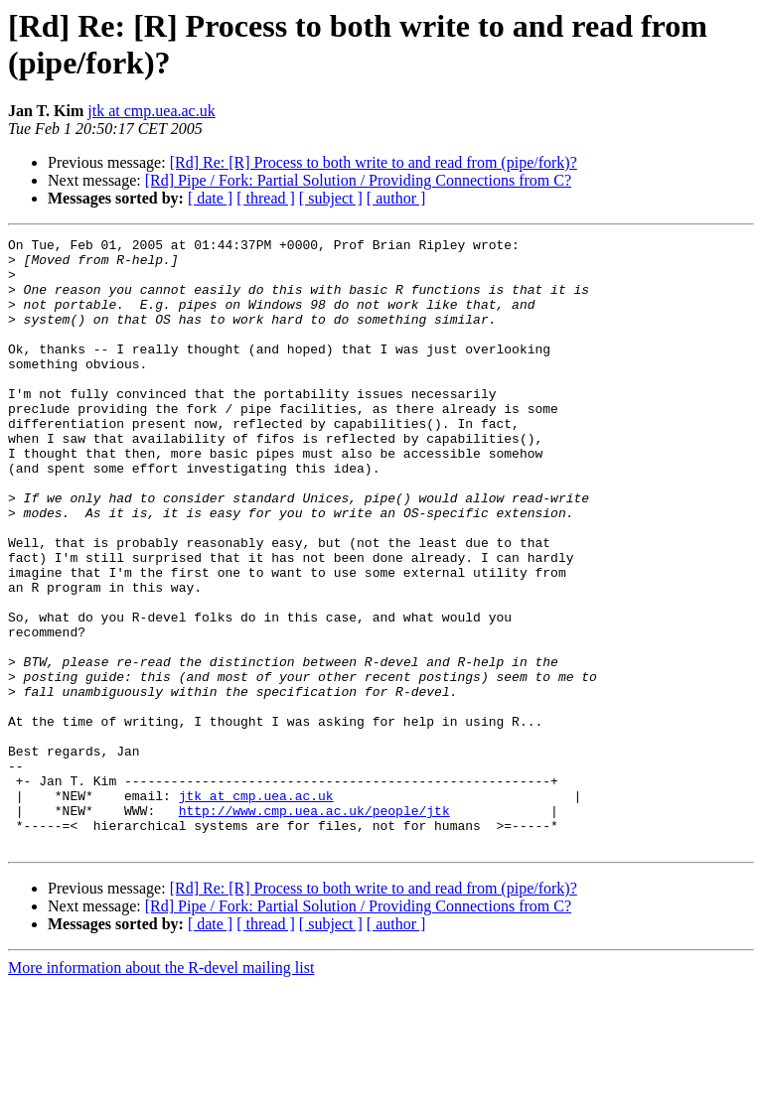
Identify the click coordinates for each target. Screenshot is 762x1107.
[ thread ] (265, 198)
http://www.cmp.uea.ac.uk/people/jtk (314, 926)
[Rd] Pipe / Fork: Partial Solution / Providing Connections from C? (358, 180)
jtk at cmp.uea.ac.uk (151, 110)
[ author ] (396, 198)
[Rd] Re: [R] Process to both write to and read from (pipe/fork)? (373, 162)
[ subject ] (331, 198)
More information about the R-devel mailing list (161, 1089)
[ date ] (210, 198)
